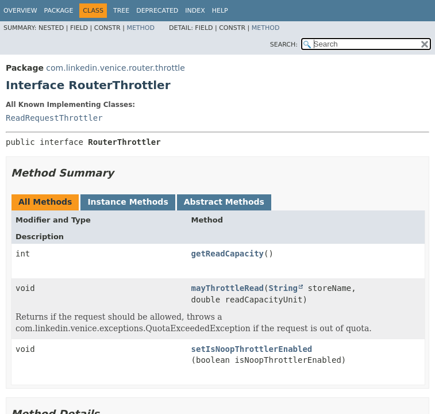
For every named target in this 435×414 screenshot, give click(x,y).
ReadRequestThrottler (54, 117)
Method (140, 28)
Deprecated (157, 10)
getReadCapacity (227, 253)
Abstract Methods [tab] (224, 201)
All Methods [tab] (45, 201)
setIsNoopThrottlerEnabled (252, 349)
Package (59, 10)
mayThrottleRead (227, 288)
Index (195, 10)
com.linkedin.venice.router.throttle (115, 67)
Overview (20, 10)
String (283, 288)
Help (220, 10)
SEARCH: (284, 44)
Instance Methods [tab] (127, 201)
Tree (121, 10)
